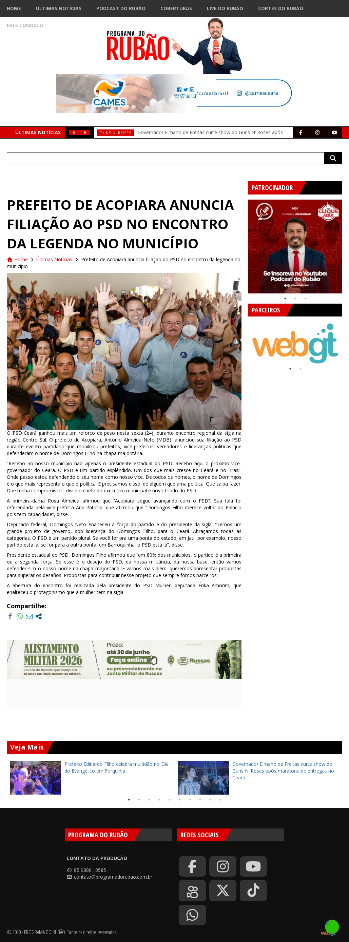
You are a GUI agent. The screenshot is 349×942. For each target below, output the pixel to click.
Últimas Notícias (58, 8)
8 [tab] (200, 799)
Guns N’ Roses (115, 132)
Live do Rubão (225, 8)
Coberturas (176, 8)
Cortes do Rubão (280, 8)
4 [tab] (159, 799)
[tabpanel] (295, 246)
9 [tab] (210, 799)
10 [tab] (220, 799)
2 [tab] (295, 298)
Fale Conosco (25, 25)
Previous (243, 244)
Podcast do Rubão (121, 8)
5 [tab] (169, 799)
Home (14, 8)
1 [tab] (285, 298)
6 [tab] (179, 799)
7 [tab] (190, 799)
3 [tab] (305, 298)
